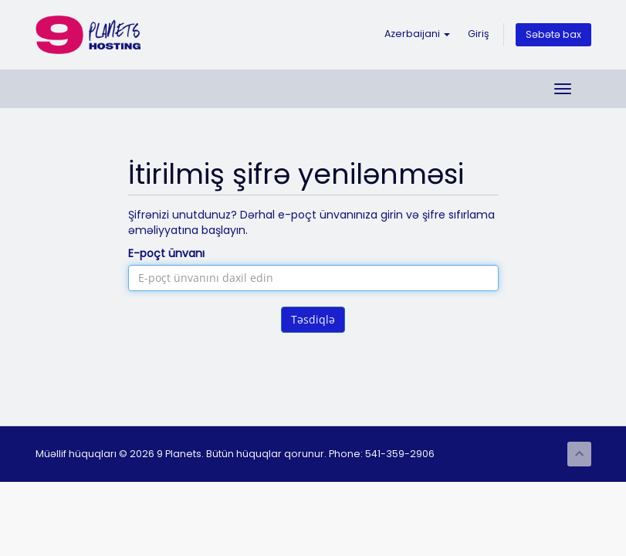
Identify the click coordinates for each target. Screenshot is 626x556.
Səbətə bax (553, 34)
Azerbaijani (417, 33)
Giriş (478, 33)
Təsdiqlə (313, 319)
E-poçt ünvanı (166, 253)
